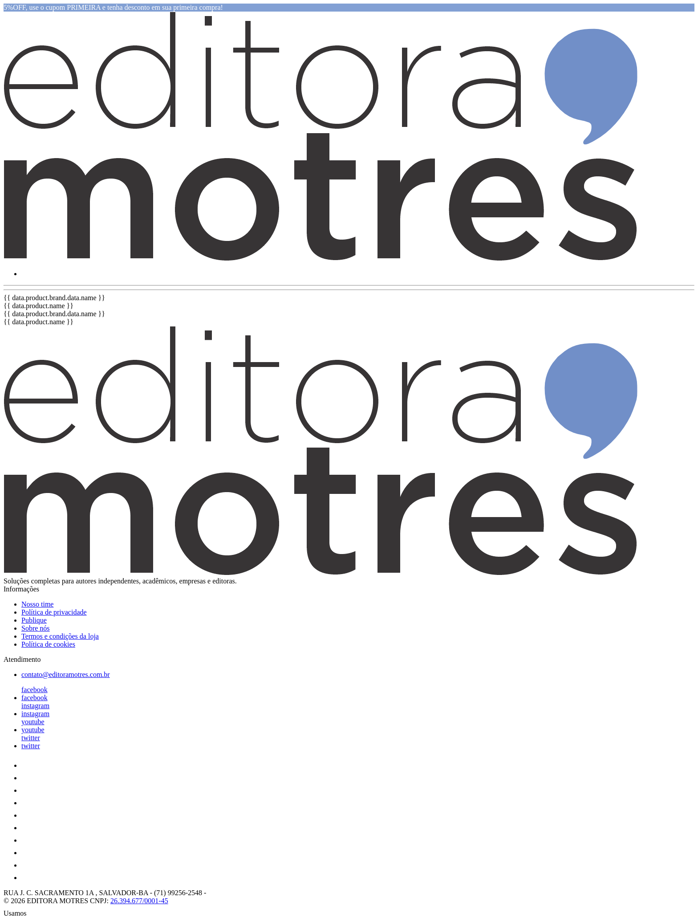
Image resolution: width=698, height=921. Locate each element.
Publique (34, 620)
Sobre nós (35, 628)
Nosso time (37, 604)
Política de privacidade (54, 612)
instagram (35, 705)
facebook (34, 689)
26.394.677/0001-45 (139, 901)
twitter (30, 738)
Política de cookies (48, 644)
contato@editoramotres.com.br (65, 674)
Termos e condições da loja (60, 636)
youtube (33, 721)
